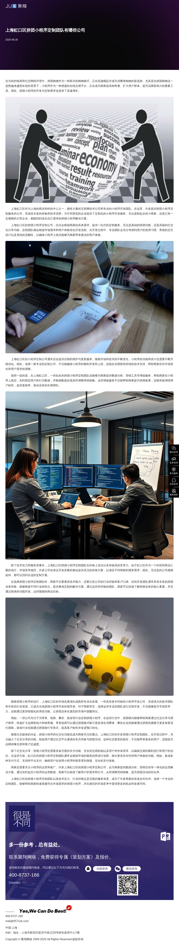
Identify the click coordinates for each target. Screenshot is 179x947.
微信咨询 (174, 449)
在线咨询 (174, 481)
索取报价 (174, 492)
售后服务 (174, 471)
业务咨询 (174, 460)
